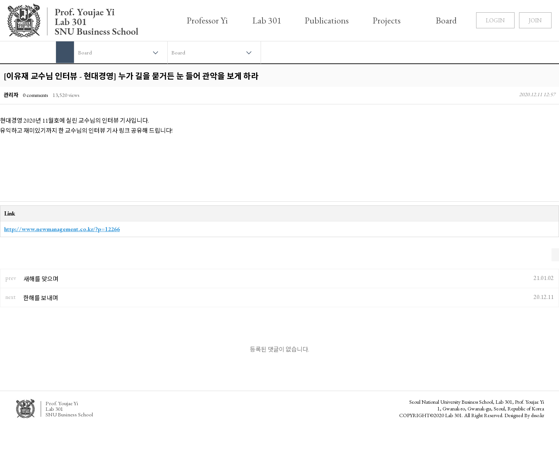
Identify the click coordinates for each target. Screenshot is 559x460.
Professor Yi (207, 20)
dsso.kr (537, 415)
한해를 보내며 (40, 298)
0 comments (35, 94)
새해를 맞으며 (41, 279)
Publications (327, 20)
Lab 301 (267, 20)
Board (446, 20)
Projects (387, 20)
